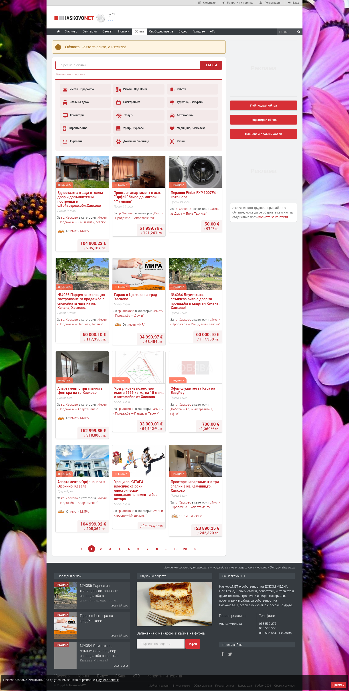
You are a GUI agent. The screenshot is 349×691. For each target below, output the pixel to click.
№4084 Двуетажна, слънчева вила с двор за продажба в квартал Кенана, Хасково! (195, 301)
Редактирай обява (263, 119)
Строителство (75, 128)
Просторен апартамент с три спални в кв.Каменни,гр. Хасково (195, 485)
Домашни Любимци (132, 141)
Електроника (128, 102)
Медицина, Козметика (187, 128)
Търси (211, 65)
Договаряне (151, 525)
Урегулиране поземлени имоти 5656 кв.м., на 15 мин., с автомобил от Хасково (139, 392)
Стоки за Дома (76, 102)
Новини (123, 31)
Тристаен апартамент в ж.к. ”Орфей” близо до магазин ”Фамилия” (138, 196)
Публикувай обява (263, 105)
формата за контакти (273, 217)
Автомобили (181, 115)
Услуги (124, 115)
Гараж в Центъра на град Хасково (136, 296)
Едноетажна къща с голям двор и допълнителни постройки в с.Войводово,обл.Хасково (80, 199)
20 (185, 549)
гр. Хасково (69, 217)
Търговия (73, 141)
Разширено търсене (70, 74)
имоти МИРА (79, 231)
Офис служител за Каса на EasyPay (193, 390)
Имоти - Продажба (78, 89)
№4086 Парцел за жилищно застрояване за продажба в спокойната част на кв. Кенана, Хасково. (81, 301)
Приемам (339, 685)
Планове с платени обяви (263, 134)
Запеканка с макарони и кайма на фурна (171, 633)
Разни (177, 141)
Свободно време (161, 31)
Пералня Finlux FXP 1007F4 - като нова (195, 194)
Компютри (73, 115)
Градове (199, 31)
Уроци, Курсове (130, 128)
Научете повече (107, 680)
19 (175, 549)
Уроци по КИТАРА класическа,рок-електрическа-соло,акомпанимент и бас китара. (136, 490)
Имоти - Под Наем (131, 89)
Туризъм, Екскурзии (186, 102)
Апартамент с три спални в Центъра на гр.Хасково (80, 390)
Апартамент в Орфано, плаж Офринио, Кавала (81, 483)
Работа (178, 89)
